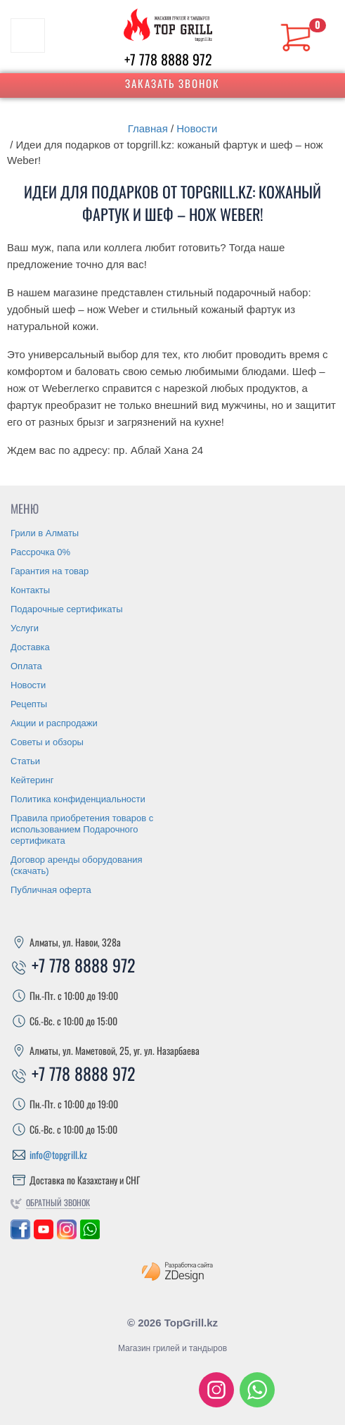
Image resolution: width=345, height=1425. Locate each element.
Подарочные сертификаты (66, 609)
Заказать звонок (172, 83)
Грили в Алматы (45, 533)
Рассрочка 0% (40, 552)
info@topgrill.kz (58, 1154)
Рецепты (29, 704)
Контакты (30, 590)
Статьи (25, 761)
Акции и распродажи (54, 723)
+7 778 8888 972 (168, 59)
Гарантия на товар (50, 571)
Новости (196, 128)
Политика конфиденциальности (78, 799)
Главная (148, 128)
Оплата (26, 666)
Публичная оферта (51, 890)
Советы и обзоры (47, 742)
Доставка (30, 647)
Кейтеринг (32, 780)
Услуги (25, 628)
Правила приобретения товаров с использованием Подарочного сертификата (82, 829)
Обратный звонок (58, 1202)
